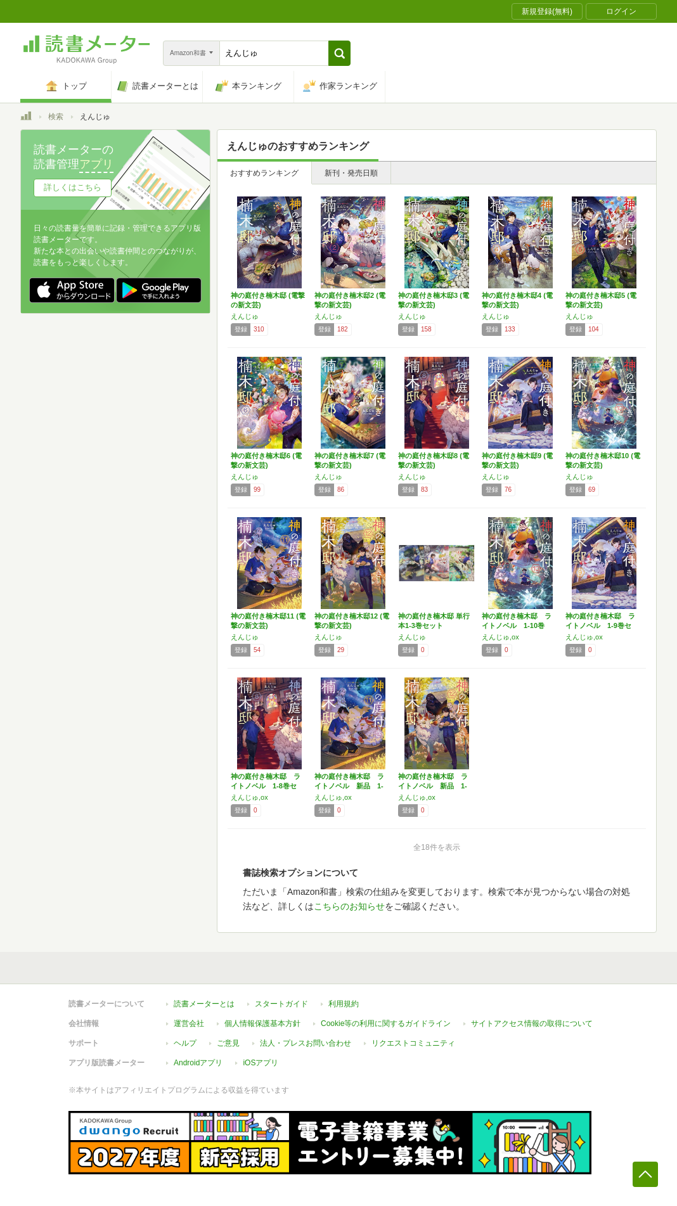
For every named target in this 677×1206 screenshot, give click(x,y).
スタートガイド (281, 1004)
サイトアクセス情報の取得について (532, 1023)
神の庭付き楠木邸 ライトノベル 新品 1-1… (349, 786)
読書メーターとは (204, 1004)
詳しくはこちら (72, 187)
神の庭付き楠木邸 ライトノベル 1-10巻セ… (516, 625)
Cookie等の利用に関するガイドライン (386, 1023)
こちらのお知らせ (349, 906)
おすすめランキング (264, 173)
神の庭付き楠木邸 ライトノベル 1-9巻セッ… (600, 625)
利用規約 (343, 1004)
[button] (339, 53)
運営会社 (189, 1023)
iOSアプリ (260, 1063)
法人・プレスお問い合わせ (305, 1043)
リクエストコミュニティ (413, 1043)
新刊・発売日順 (351, 173)
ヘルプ (185, 1043)
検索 (55, 116)
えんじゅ (245, 316)
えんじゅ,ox (500, 637)
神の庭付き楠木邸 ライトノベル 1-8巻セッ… (265, 786)
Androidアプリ (198, 1063)
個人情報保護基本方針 (262, 1023)
